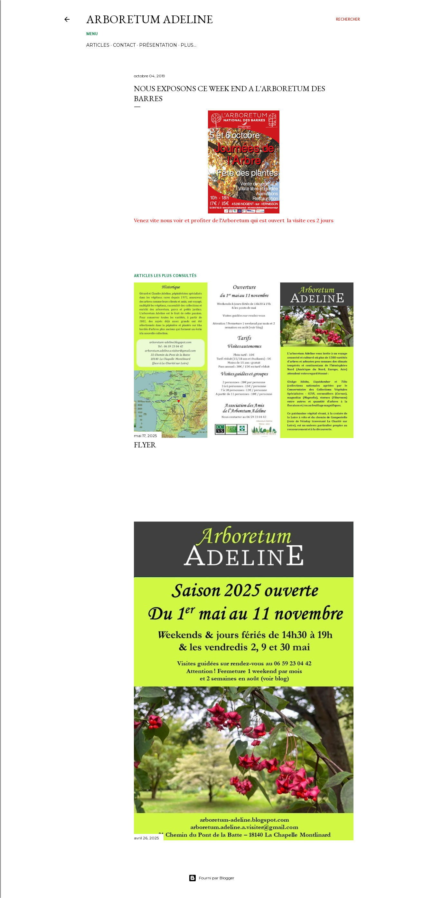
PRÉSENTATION (158, 45)
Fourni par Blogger (211, 878)
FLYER (145, 445)
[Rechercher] (348, 19)
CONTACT (124, 45)
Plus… (188, 45)
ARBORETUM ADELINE (149, 19)
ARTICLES (97, 45)
